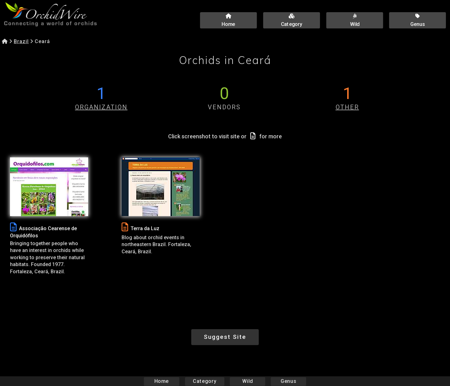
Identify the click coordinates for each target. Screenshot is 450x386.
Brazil (21, 41)
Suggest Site (225, 336)
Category (205, 381)
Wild (247, 381)
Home (161, 381)
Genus (288, 381)
